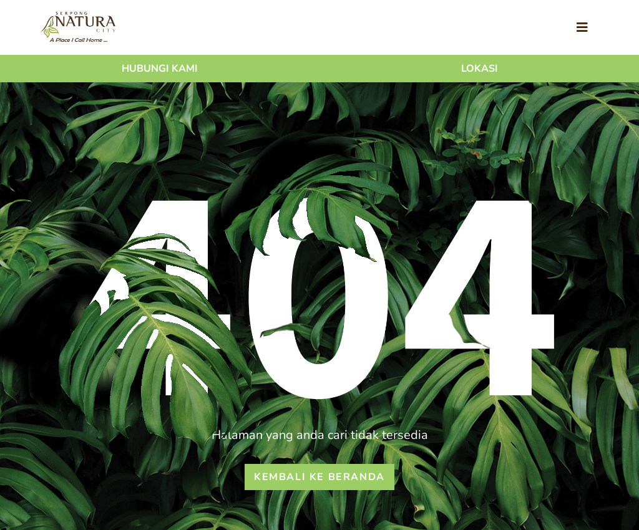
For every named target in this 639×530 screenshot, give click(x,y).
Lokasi (479, 68)
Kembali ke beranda (319, 477)
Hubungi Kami (160, 68)
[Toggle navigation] (582, 27)
